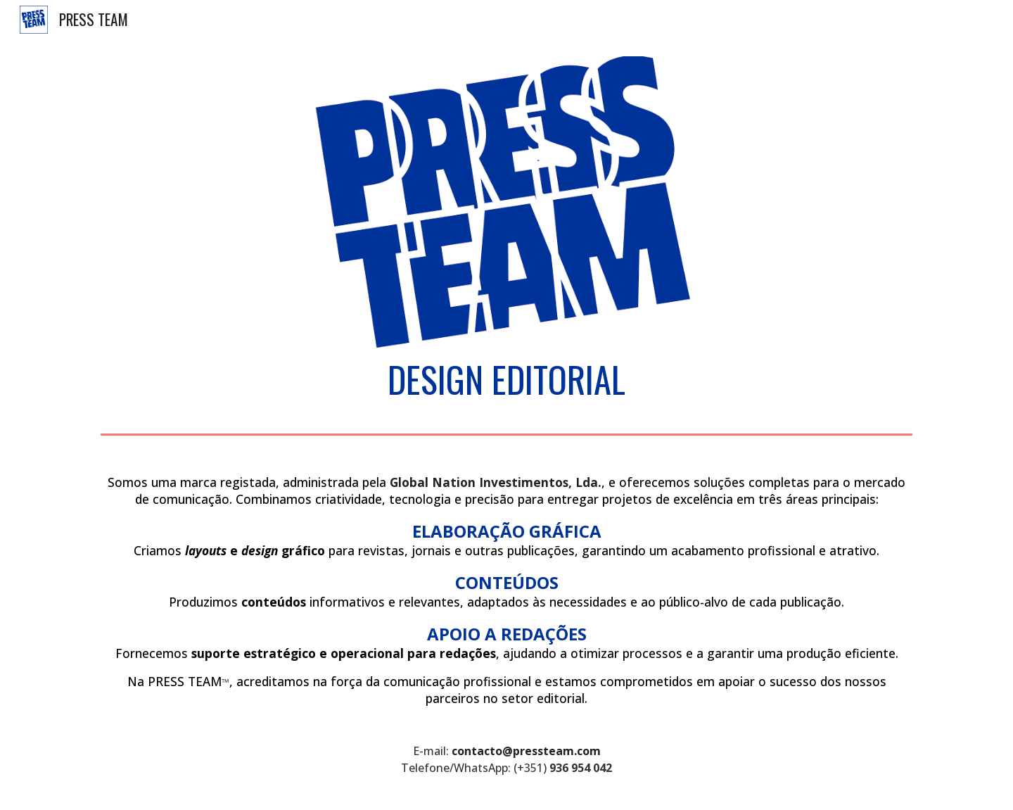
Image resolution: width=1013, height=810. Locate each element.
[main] (506, 379)
